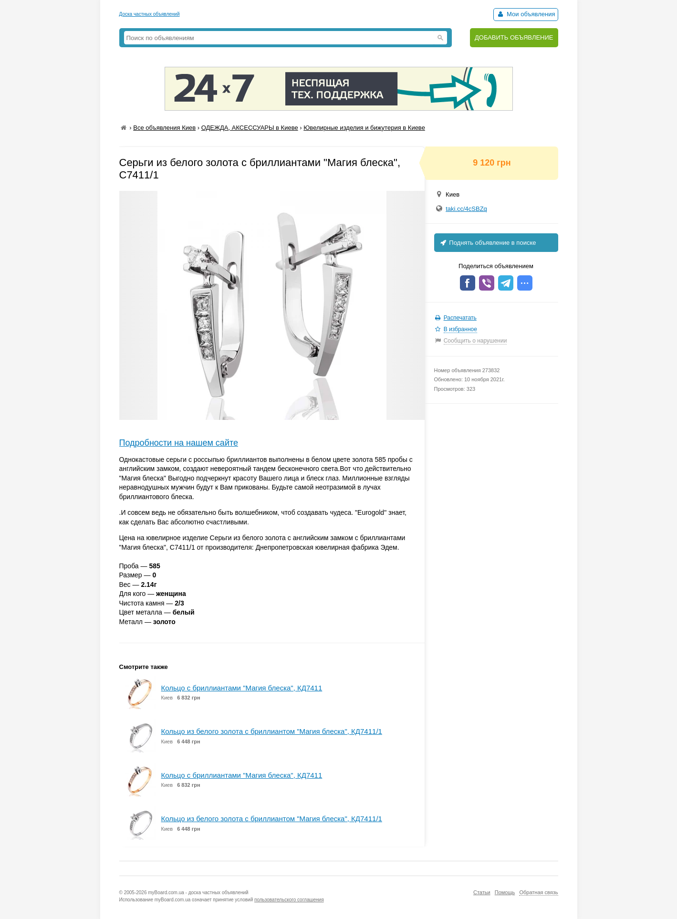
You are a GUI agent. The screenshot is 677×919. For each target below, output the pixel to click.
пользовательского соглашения (289, 899)
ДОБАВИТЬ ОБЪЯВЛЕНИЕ (514, 37)
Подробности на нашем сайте (179, 443)
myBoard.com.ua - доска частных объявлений (198, 892)
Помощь (505, 892)
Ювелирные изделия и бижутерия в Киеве (364, 127)
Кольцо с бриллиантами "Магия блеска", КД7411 (242, 688)
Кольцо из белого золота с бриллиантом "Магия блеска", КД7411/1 (271, 731)
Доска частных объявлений (149, 14)
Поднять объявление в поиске (487, 242)
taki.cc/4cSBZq (466, 208)
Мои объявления (525, 14)
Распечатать (460, 317)
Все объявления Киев (164, 127)
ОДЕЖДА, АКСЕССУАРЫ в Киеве (249, 127)
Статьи (481, 892)
